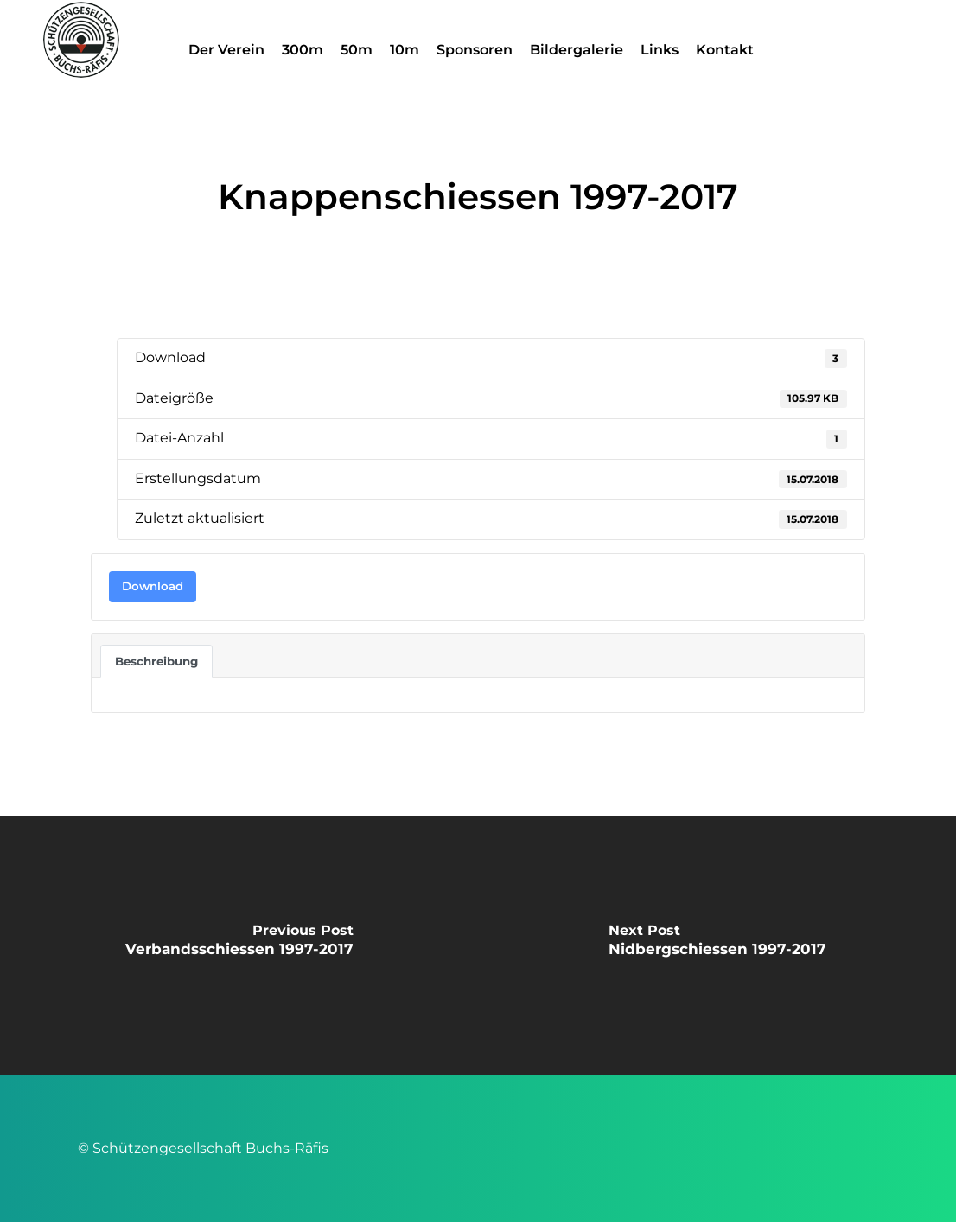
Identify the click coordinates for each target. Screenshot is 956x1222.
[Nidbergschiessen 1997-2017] (717, 945)
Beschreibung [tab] (156, 661)
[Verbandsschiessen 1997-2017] (239, 945)
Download (152, 586)
